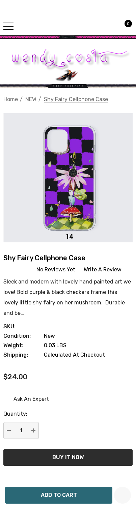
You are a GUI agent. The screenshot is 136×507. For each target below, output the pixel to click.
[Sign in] (111, 26)
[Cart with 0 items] (124, 26)
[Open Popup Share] (124, 435)
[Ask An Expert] (26, 399)
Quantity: (15, 414)
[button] (68, 37)
